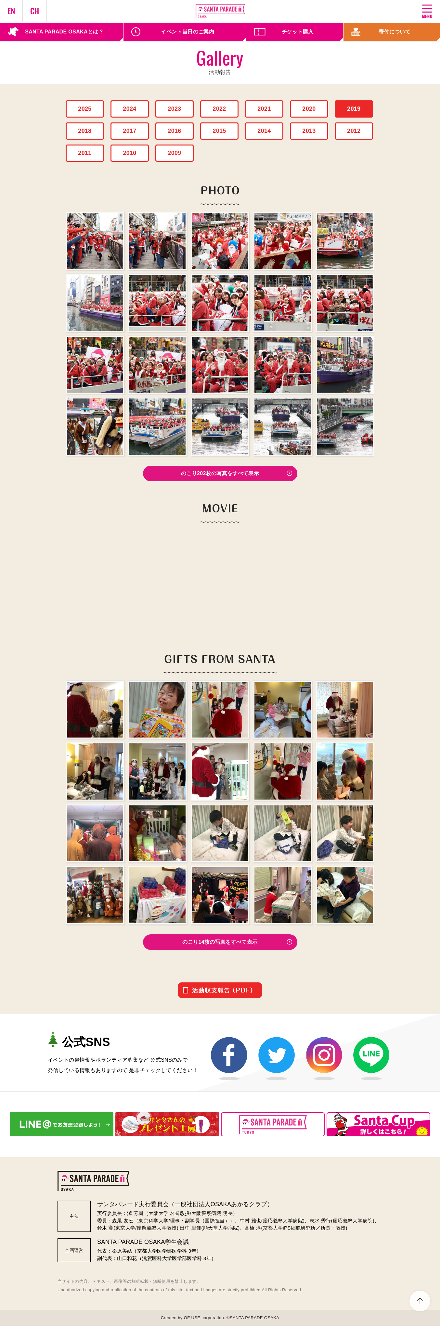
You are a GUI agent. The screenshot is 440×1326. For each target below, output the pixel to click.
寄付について (394, 31)
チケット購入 (298, 31)
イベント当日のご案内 (187, 31)
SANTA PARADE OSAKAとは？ (64, 31)
